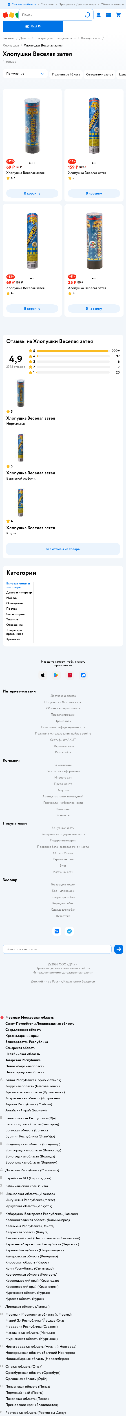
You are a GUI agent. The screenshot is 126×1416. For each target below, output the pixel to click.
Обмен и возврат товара (63, 708)
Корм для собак (63, 903)
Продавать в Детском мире (63, 702)
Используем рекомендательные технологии (63, 972)
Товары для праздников (53, 38)
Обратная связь (63, 746)
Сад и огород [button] (15, 614)
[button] (33, 26)
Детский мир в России (46, 981)
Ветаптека (63, 916)
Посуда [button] (11, 609)
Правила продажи (63, 715)
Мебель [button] (11, 598)
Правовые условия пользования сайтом (63, 968)
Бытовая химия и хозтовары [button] (18, 585)
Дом (22, 38)
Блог (63, 865)
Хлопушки (89, 38)
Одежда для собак (63, 910)
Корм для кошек (63, 891)
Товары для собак (63, 897)
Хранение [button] (13, 639)
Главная (8, 38)
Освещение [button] (14, 603)
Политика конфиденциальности (63, 727)
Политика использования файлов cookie (63, 733)
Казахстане (71, 981)
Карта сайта (63, 752)
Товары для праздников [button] (14, 632)
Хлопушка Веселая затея (30, 418)
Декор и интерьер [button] (19, 592)
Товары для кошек (63, 884)
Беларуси (88, 981)
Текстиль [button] (12, 619)
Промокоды (63, 721)
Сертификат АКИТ (63, 740)
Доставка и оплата (63, 696)
